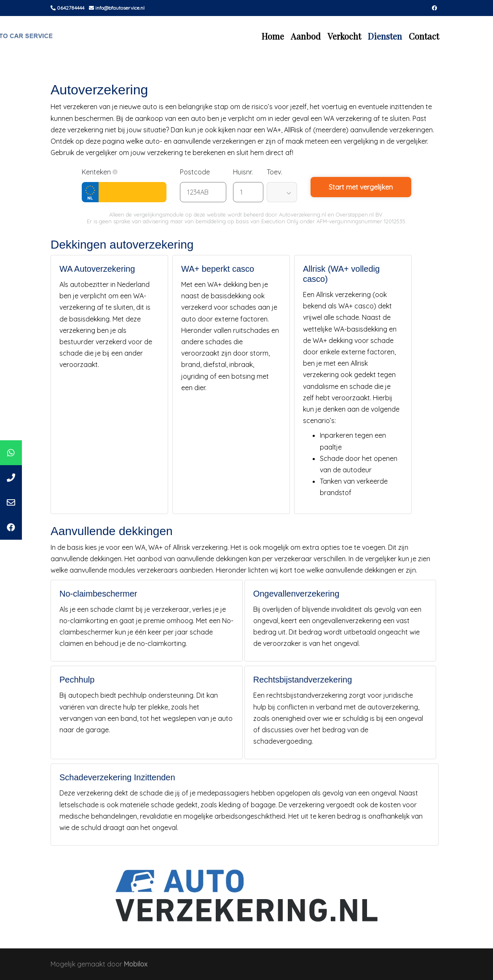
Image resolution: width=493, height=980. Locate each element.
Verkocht (344, 36)
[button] (115, 171)
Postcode (199, 172)
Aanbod (306, 36)
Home (273, 36)
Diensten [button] (385, 36)
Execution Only (279, 221)
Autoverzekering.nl (302, 214)
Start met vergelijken (361, 187)
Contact (424, 36)
